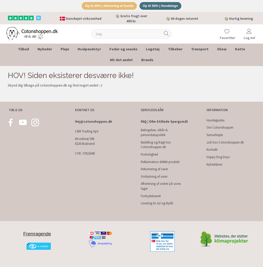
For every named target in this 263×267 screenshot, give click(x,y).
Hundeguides (215, 120)
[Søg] (166, 34)
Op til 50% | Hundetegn (161, 6)
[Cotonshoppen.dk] (32, 33)
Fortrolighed (149, 154)
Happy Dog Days (218, 157)
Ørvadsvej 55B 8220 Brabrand (85, 141)
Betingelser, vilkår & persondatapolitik (154, 132)
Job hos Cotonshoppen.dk (225, 142)
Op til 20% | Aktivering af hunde (108, 6)
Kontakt (212, 149)
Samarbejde (214, 135)
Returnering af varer (154, 169)
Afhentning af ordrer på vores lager (161, 186)
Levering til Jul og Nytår (157, 203)
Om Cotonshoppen (219, 127)
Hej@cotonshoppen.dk (93, 121)
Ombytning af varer (154, 176)
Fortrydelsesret (151, 196)
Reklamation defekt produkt (160, 162)
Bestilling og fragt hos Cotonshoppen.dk (156, 144)
